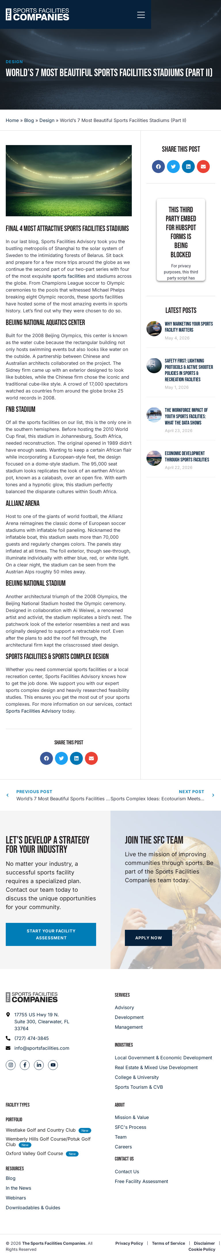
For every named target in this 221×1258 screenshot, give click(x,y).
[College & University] (165, 1077)
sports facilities (68, 276)
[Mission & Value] (132, 1117)
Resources (15, 1169)
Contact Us (124, 1159)
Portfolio (14, 1120)
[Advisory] (129, 1007)
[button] (46, 758)
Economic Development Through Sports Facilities (187, 456)
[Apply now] (148, 938)
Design (14, 61)
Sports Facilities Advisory (33, 711)
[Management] (129, 1027)
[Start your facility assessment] (51, 934)
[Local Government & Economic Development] (165, 1057)
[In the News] (33, 1187)
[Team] (132, 1136)
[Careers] (132, 1146)
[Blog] (33, 1178)
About (120, 1105)
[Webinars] (33, 1197)
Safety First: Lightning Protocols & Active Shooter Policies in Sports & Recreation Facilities (189, 370)
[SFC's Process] (132, 1127)
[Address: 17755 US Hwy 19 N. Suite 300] (38, 1021)
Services (122, 995)
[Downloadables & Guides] (33, 1207)
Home (12, 120)
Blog (29, 120)
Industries (124, 1045)
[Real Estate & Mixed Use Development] (165, 1067)
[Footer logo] (32, 997)
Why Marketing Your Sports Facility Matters (189, 327)
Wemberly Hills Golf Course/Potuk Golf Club (48, 1141)
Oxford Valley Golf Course (34, 1153)
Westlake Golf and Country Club (41, 1130)
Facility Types (18, 1105)
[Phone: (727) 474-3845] (38, 1038)
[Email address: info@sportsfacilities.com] (38, 1048)
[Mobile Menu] (211, 15)
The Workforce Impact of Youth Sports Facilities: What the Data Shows (186, 416)
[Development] (129, 1017)
